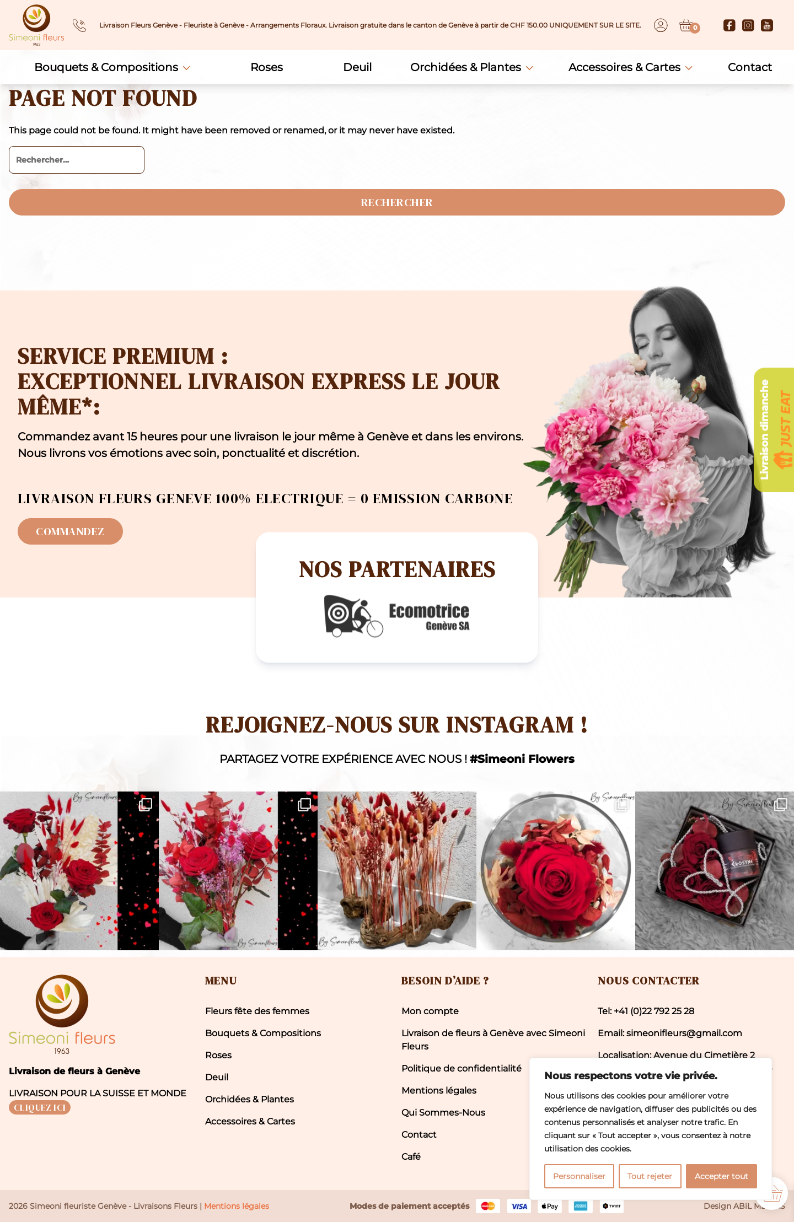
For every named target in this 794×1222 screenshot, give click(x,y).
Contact (750, 67)
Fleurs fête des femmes (257, 1011)
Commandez (70, 531)
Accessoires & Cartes (624, 67)
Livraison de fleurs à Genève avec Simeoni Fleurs (493, 1040)
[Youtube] (767, 25)
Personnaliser (579, 1176)
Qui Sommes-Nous (443, 1112)
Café (411, 1156)
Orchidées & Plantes (465, 67)
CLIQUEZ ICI (40, 1107)
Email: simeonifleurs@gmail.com (670, 1033)
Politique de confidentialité (461, 1068)
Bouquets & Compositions (106, 67)
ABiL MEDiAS (759, 1206)
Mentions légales (438, 1090)
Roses (266, 67)
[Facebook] (729, 25)
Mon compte (430, 1011)
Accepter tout (721, 1176)
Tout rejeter (649, 1176)
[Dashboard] (661, 25)
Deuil (357, 67)
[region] (650, 1129)
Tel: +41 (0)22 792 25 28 (646, 1011)
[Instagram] (748, 25)
